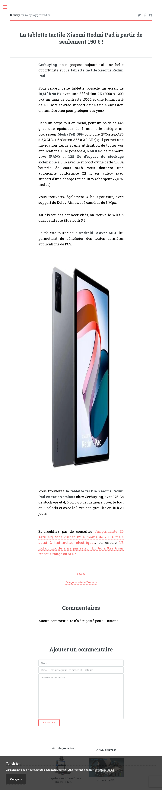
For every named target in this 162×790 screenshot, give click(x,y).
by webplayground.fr (30, 15)
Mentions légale (104, 769)
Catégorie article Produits (81, 582)
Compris (16, 779)
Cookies (13, 764)
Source (81, 573)
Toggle (7, 7)
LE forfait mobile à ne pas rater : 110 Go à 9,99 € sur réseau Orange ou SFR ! (81, 548)
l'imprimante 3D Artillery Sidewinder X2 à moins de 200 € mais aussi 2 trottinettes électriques (81, 537)
